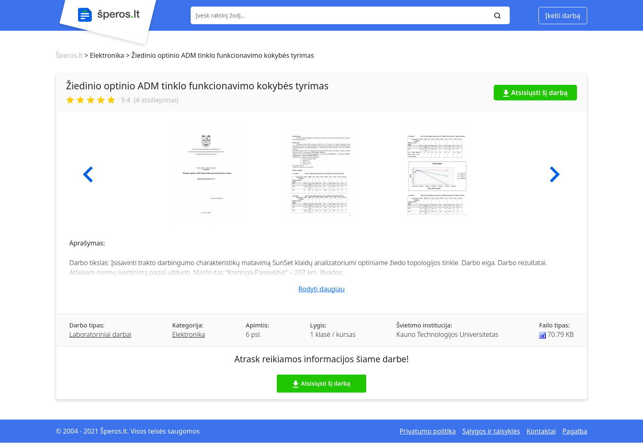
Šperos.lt (69, 55)
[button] (88, 174)
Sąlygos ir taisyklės (491, 431)
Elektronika (188, 334)
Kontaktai (541, 431)
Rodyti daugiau (321, 288)
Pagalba (575, 431)
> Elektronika (103, 55)
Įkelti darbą (562, 15)
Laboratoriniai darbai (100, 334)
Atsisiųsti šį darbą (535, 92)
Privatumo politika (427, 431)
